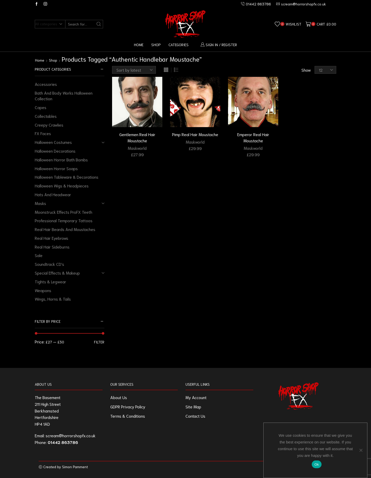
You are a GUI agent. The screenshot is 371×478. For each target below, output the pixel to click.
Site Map (193, 406)
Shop (156, 44)
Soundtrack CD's (49, 264)
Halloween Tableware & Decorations (66, 176)
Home (139, 44)
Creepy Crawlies (49, 124)
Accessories (46, 84)
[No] (360, 450)
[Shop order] (134, 70)
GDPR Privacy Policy (127, 406)
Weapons (43, 290)
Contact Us (195, 415)
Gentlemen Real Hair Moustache (137, 137)
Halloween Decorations (55, 150)
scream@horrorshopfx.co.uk (71, 435)
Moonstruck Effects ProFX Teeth (63, 212)
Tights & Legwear (50, 281)
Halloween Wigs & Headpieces (62, 185)
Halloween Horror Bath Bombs (61, 159)
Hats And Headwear (53, 194)
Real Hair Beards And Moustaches (65, 229)
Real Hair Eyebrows (51, 238)
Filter (99, 342)
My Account (196, 397)
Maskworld (137, 148)
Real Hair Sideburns (52, 246)
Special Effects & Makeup (57, 272)
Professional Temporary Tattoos (63, 220)
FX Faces (43, 133)
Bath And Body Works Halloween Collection (63, 95)
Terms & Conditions (127, 415)
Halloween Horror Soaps (56, 168)
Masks (40, 203)
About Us (118, 397)
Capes (40, 107)
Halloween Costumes (53, 142)
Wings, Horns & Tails (53, 298)
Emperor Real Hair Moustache (253, 137)
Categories (178, 44)
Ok (316, 464)
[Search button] (99, 24)
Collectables (46, 116)
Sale (39, 255)
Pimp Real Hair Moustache (195, 134)
